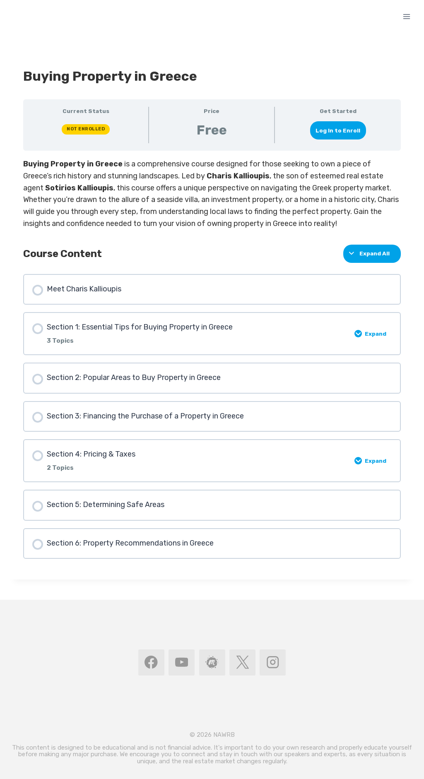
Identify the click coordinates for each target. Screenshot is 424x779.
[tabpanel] (212, 194)
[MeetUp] (212, 662)
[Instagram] (273, 662)
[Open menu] (406, 16)
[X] (242, 662)
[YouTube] (182, 662)
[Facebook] (151, 662)
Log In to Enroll (338, 130)
